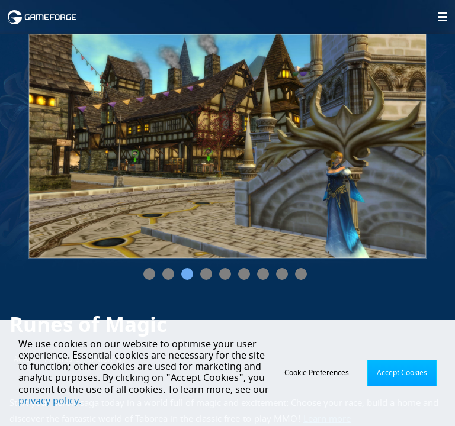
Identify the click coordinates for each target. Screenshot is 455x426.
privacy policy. (49, 401)
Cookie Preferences (316, 372)
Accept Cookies (402, 372)
